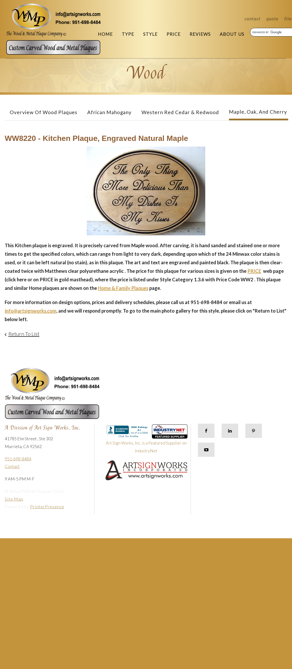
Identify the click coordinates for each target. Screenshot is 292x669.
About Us (232, 34)
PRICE (254, 271)
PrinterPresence (47, 506)
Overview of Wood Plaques (43, 112)
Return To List (23, 334)
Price (174, 34)
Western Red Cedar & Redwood (180, 112)
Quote (272, 18)
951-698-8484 (18, 458)
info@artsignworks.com (30, 311)
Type (128, 34)
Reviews (200, 34)
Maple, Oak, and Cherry (258, 112)
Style (150, 34)
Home (105, 34)
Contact (252, 18)
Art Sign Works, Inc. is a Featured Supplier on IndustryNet (147, 440)
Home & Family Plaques (123, 288)
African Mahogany (109, 112)
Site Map (14, 499)
